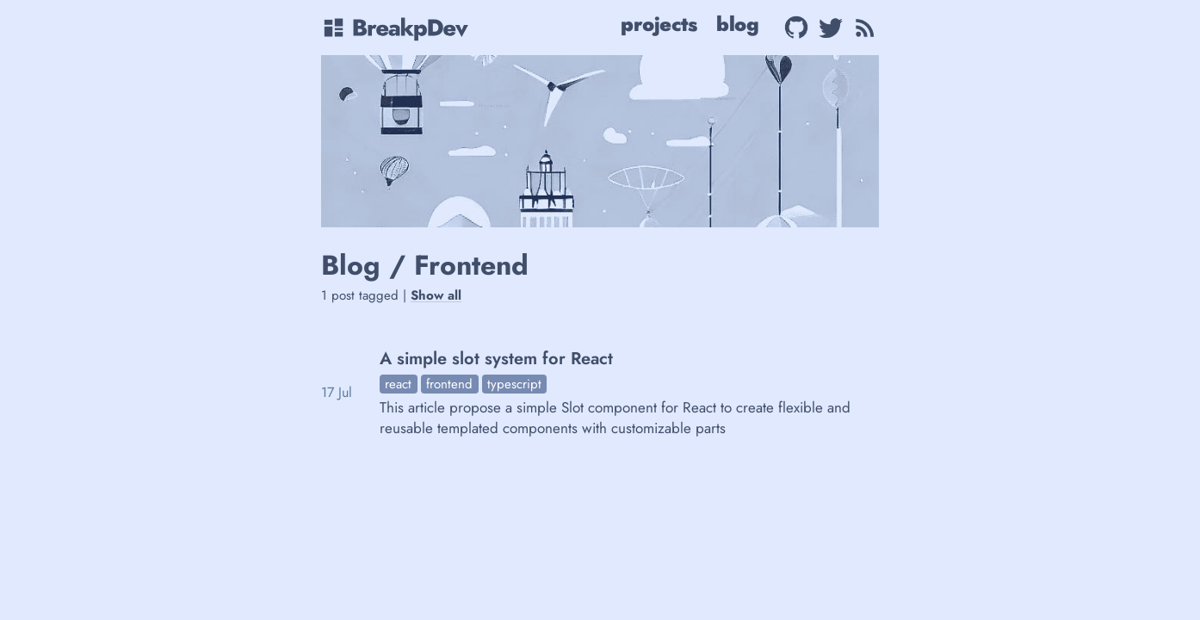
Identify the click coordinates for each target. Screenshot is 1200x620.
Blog (737, 24)
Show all (436, 295)
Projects (658, 24)
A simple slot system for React (496, 358)
